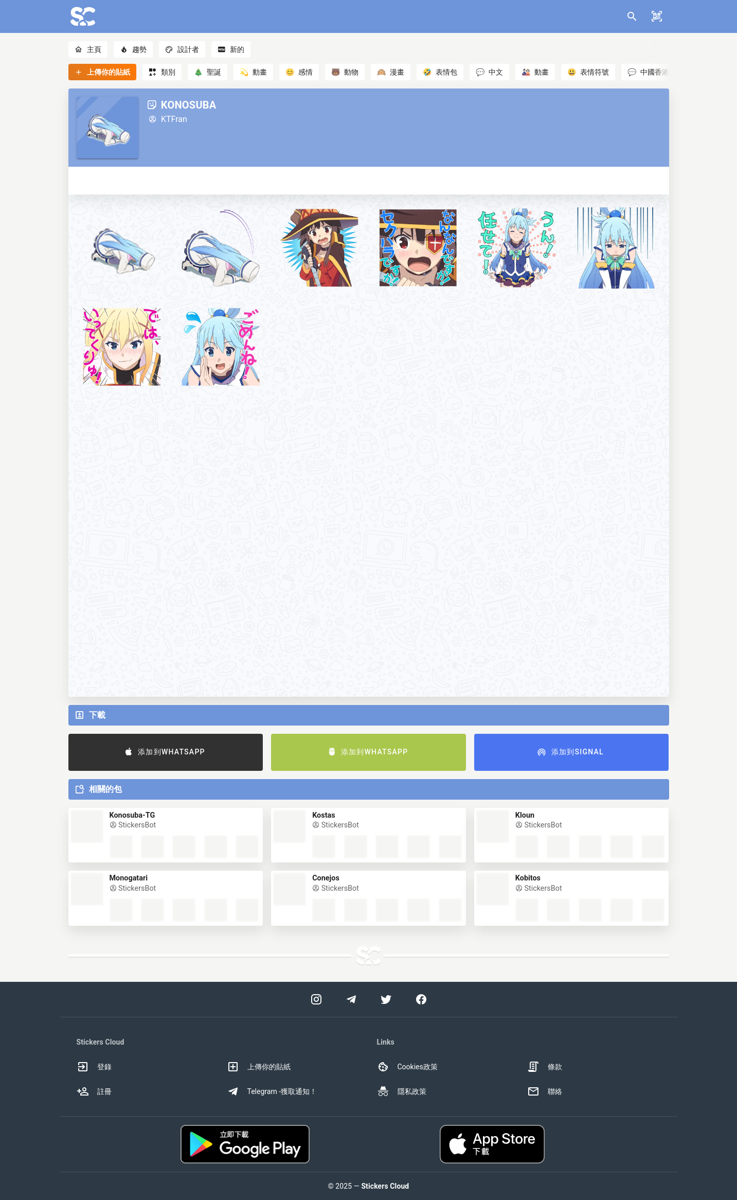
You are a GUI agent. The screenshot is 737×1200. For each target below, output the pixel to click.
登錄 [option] (94, 1067)
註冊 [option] (94, 1091)
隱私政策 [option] (401, 1091)
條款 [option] (544, 1067)
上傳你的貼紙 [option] (259, 1067)
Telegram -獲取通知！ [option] (272, 1091)
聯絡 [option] (544, 1091)
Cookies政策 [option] (407, 1067)
